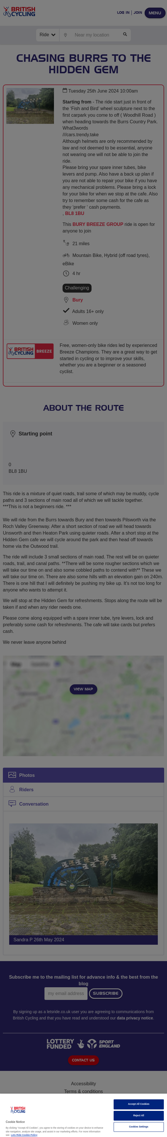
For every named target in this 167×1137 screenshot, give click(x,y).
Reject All (138, 1115)
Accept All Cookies (138, 1104)
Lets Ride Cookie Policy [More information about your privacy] (24, 1135)
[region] (83, 1115)
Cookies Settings (138, 1127)
